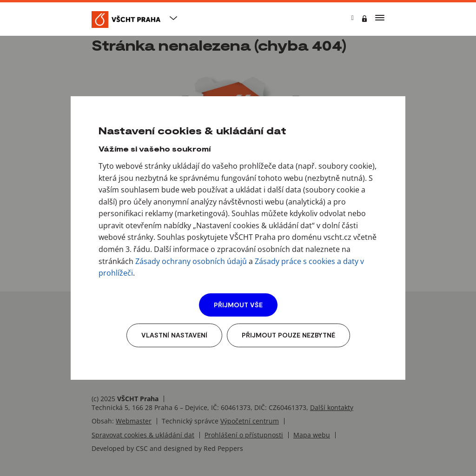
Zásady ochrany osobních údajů (191, 261)
